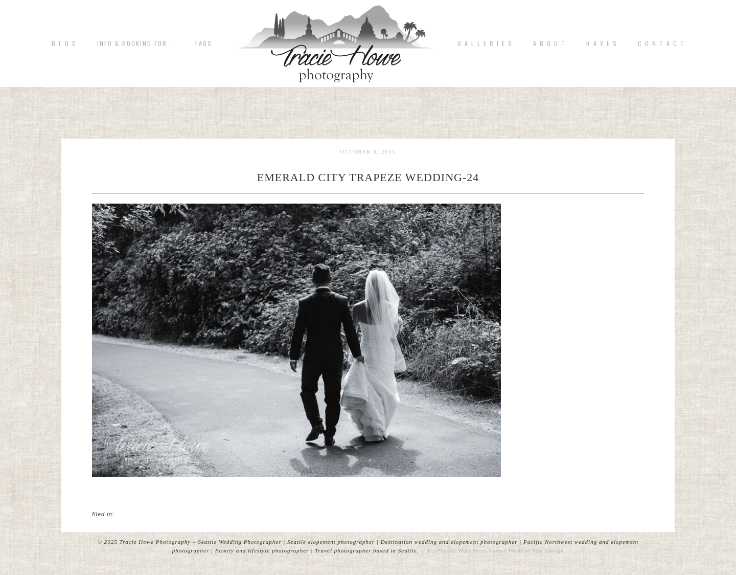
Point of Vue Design (536, 550)
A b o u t (549, 43)
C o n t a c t (661, 43)
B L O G (64, 43)
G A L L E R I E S (485, 43)
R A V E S (601, 43)
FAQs (203, 43)
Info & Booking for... (136, 43)
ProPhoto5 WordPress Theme (467, 550)
